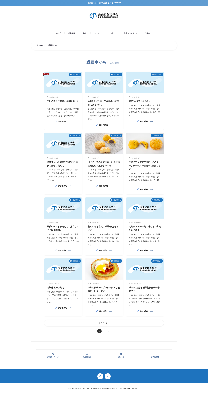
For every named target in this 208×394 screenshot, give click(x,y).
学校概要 (71, 33)
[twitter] (108, 376)
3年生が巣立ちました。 (141, 101)
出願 (111, 33)
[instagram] (100, 376)
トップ (57, 33)
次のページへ (104, 323)
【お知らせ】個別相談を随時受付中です (104, 3)
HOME (42, 46)
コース (96, 33)
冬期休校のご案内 (56, 287)
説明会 (147, 33)
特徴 (84, 33)
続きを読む (62, 121)
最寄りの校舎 (129, 33)
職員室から (76, 74)
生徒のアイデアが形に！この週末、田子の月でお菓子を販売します (144, 165)
